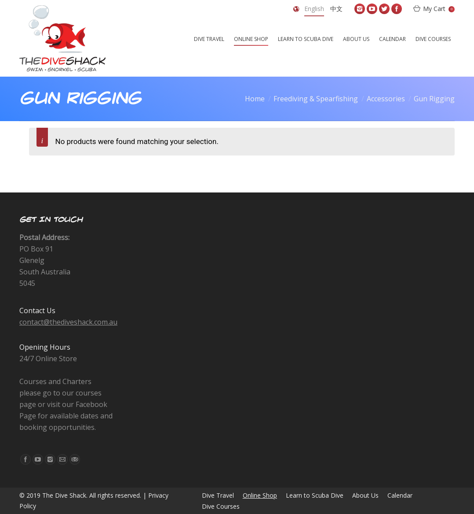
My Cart (439, 8)
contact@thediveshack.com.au (68, 322)
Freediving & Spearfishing (315, 99)
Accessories (386, 99)
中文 (336, 8)
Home (255, 99)
